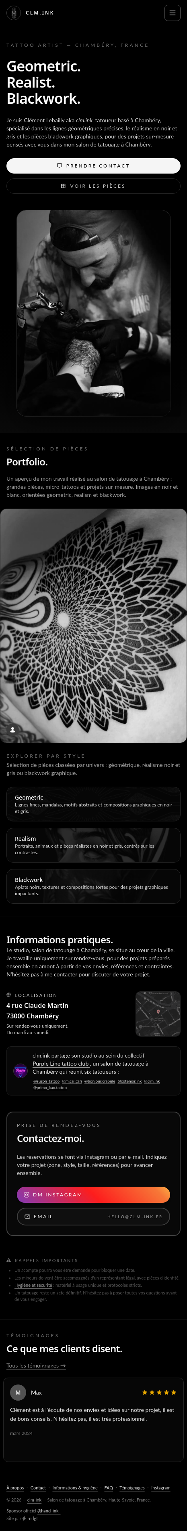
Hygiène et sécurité (33, 1285)
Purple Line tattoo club (61, 1063)
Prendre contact (93, 166)
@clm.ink (152, 1081)
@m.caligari (72, 1081)
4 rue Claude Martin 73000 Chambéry (37, 1018)
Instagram (160, 1487)
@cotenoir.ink (129, 1081)
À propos (15, 1487)
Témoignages (131, 1487)
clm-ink (34, 1499)
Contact (38, 1487)
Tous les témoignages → (36, 1365)
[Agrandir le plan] (158, 1014)
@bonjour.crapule (99, 1081)
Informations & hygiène (74, 1487)
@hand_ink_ (49, 1510)
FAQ (108, 1487)
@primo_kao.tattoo (50, 1087)
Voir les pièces (93, 186)
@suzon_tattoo (46, 1081)
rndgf (32, 1518)
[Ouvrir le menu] (172, 13)
